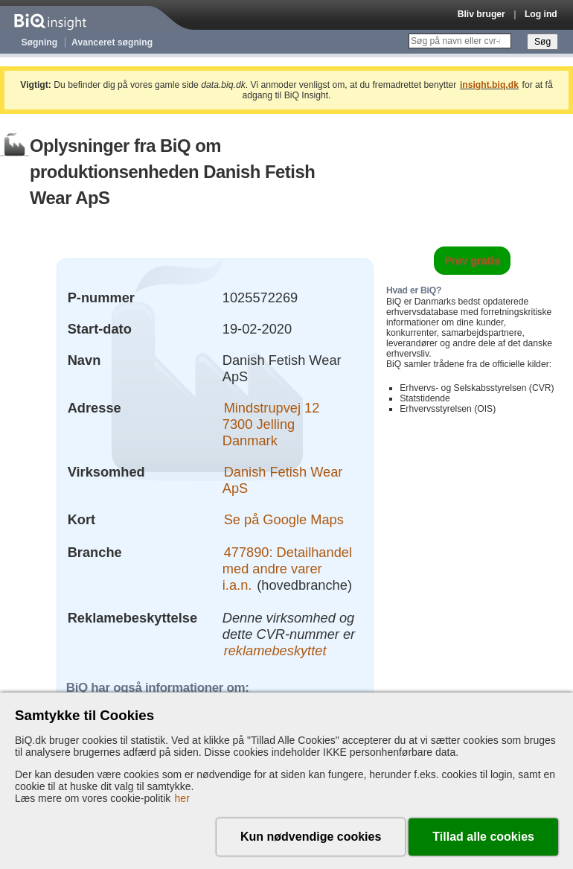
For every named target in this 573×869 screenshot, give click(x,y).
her (182, 798)
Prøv (472, 261)
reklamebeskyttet (275, 650)
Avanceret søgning (112, 42)
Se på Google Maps (284, 519)
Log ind (541, 14)
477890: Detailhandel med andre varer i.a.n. (287, 568)
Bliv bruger (481, 14)
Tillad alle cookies (483, 836)
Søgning (40, 42)
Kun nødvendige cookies (310, 836)
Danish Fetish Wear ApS (283, 480)
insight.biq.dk (489, 85)
